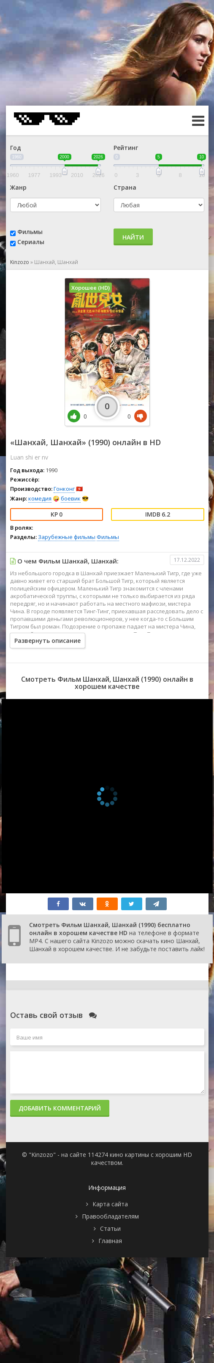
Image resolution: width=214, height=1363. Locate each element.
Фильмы (30, 232)
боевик (71, 498)
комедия (39, 498)
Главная (110, 1241)
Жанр (18, 187)
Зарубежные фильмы (66, 537)
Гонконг (64, 488)
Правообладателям (110, 1216)
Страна (125, 187)
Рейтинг (126, 148)
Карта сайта (110, 1204)
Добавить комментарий (60, 1108)
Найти (133, 237)
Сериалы (30, 242)
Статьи (110, 1228)
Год (15, 148)
